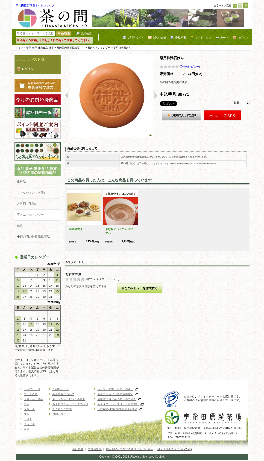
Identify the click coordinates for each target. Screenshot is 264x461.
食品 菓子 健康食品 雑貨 (40, 47)
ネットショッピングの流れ (68, 399)
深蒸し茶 (29, 409)
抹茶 (26, 414)
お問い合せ (159, 37)
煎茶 (26, 404)
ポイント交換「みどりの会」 (117, 389)
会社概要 (180, 37)
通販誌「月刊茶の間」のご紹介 (119, 399)
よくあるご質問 (62, 409)
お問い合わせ (60, 414)
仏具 (20, 226)
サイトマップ (203, 37)
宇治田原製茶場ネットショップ (35, 5)
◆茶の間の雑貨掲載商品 (33, 236)
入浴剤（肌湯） (27, 203)
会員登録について (63, 394)
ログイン (242, 37)
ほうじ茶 (29, 424)
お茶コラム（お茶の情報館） (117, 394)
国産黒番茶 (76, 229)
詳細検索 (86, 33)
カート (224, 37)
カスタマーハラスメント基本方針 (120, 404)
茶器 (26, 429)
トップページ (32, 389)
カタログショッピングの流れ (70, 404)
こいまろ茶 (31, 394)
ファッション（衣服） (32, 192)
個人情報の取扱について (174, 449)
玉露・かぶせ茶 (33, 399)
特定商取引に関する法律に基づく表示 (129, 449)
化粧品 (21, 181)
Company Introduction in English (119, 409)
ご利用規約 (95, 449)
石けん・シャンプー (99, 47)
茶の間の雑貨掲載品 (71, 47)
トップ (19, 47)
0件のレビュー (190, 66)
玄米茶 (28, 419)
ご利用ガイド (135, 37)
